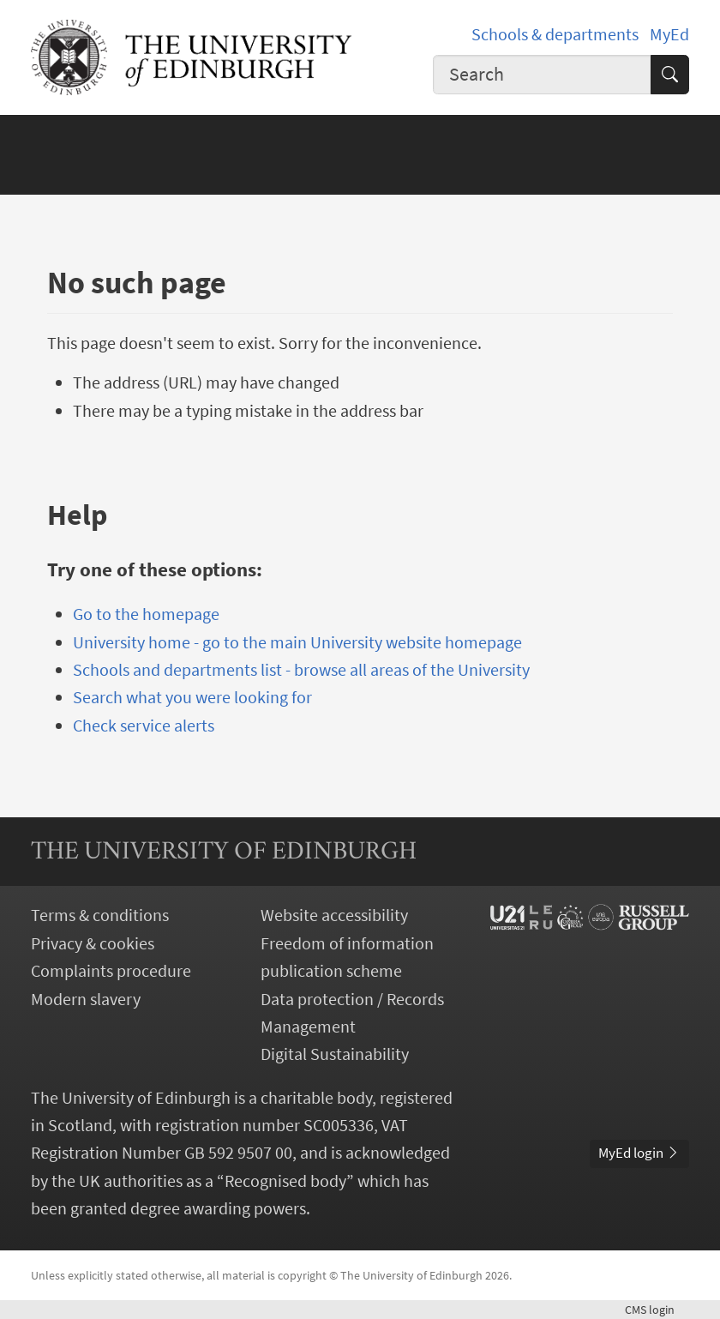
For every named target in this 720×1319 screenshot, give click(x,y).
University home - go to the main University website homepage (297, 642)
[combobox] (542, 74)
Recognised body (285, 1181)
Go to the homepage (146, 614)
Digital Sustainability (335, 1054)
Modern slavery (86, 999)
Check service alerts (143, 725)
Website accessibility (334, 915)
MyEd (669, 34)
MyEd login (639, 1153)
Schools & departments (555, 34)
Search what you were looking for (192, 697)
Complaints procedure (111, 971)
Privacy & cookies (92, 943)
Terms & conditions (100, 915)
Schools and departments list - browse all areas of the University (301, 670)
